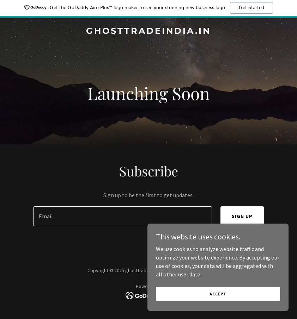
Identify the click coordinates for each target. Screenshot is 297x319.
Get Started (251, 7)
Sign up (242, 216)
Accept (218, 293)
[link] (148, 31)
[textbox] (122, 216)
